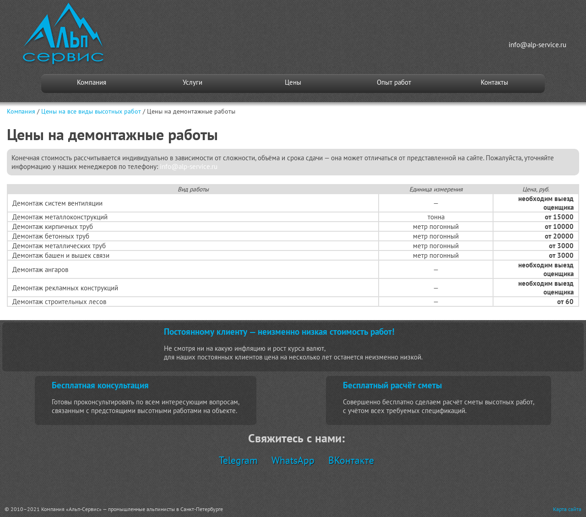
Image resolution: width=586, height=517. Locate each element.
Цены (293, 82)
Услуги (192, 82)
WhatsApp (293, 460)
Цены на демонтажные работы (191, 111)
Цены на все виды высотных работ (91, 111)
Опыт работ (394, 82)
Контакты (494, 82)
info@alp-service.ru (537, 44)
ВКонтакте (351, 460)
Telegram (238, 460)
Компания (91, 82)
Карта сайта (567, 509)
